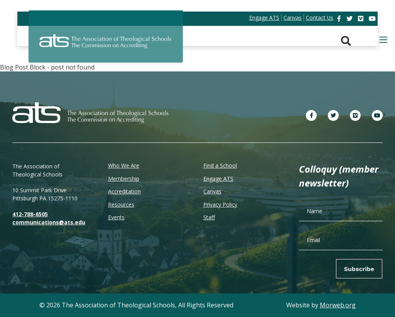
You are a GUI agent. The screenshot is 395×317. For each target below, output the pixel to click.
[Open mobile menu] (383, 40)
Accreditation (124, 191)
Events (116, 217)
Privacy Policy (220, 204)
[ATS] (105, 46)
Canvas (212, 191)
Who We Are (123, 165)
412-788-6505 (30, 214)
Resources (121, 204)
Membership (123, 178)
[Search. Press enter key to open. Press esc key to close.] (346, 41)
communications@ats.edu (48, 222)
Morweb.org (338, 305)
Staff (209, 217)
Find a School (220, 165)
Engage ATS (218, 178)
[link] (340, 18)
